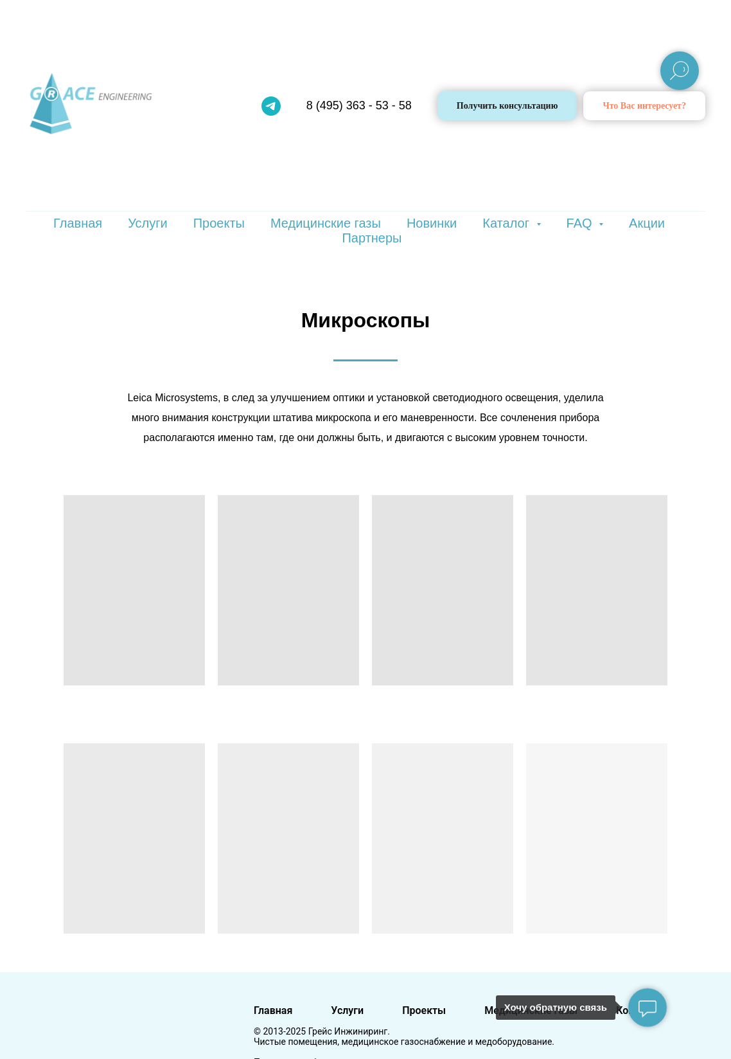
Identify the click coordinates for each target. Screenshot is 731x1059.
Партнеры (371, 238)
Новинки (432, 223)
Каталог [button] (507, 223)
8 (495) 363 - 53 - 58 (359, 105)
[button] (644, 105)
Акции (647, 223)
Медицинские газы (325, 223)
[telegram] (271, 106)
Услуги (148, 223)
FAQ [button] (581, 223)
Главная (77, 223)
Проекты (219, 223)
